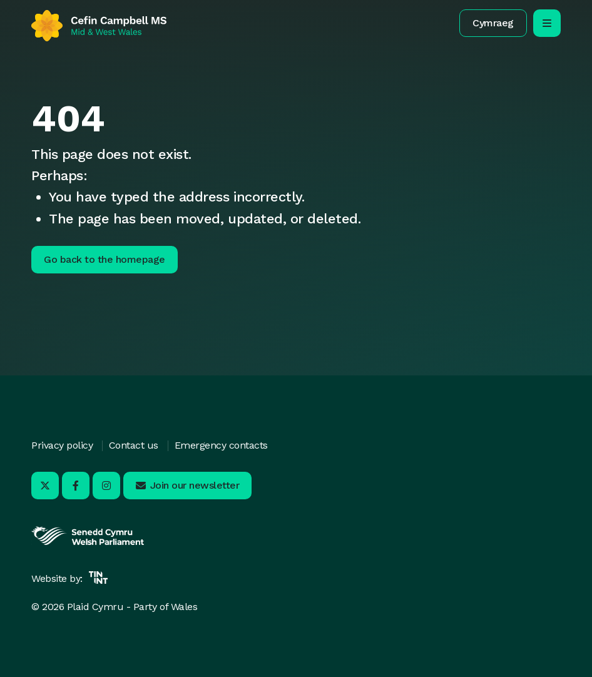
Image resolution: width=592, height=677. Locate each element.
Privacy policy (62, 445)
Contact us (133, 445)
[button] (493, 23)
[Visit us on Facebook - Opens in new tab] (75, 485)
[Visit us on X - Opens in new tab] (45, 485)
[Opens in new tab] (87, 543)
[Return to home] (98, 25)
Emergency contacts (221, 445)
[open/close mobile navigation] (547, 23)
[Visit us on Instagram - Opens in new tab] (106, 485)
